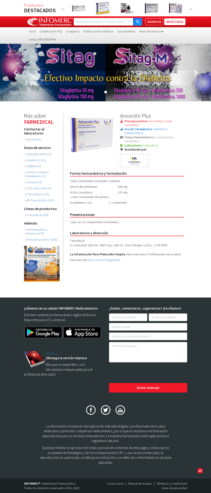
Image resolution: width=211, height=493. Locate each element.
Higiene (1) (33, 166)
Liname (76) (33, 182)
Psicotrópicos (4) (37, 194)
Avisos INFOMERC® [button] (42, 39)
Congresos (73, 31)
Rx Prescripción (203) (39, 200)
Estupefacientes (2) (38, 154)
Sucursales (33, 139)
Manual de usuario (140, 483)
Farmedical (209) (37, 215)
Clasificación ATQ (51, 31)
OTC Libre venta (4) (38, 188)
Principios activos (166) (41, 240)
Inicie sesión (96, 260)
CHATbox (52, 353)
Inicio (32, 31)
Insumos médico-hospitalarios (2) (37, 174)
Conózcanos (115, 483)
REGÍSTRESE (174, 22)
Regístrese (113, 260)
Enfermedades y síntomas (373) (36, 231)
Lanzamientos (126, 31)
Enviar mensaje (148, 388)
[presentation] (143, 373)
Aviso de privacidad (174, 488)
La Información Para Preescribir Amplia (97, 254)
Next (190, 9)
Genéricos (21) (35, 160)
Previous (63, 9)
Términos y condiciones (172, 483)
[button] (16, 73)
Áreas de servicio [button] (151, 31)
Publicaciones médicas (98, 31)
